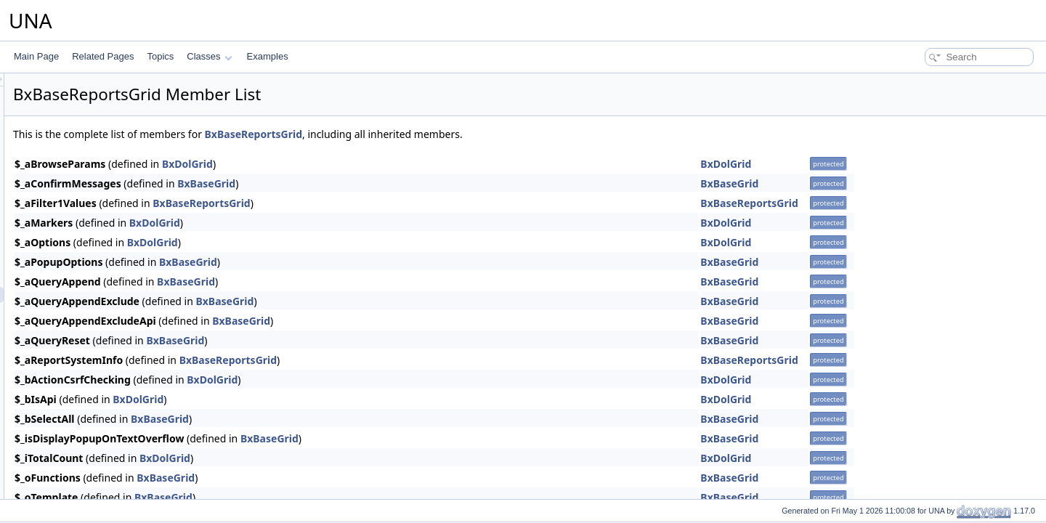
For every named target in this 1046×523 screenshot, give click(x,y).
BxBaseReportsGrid (435, 134)
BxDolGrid (369, 164)
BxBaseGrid (388, 183)
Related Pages (103, 56)
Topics (160, 56)
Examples (267, 56)
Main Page (36, 56)
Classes (209, 56)
